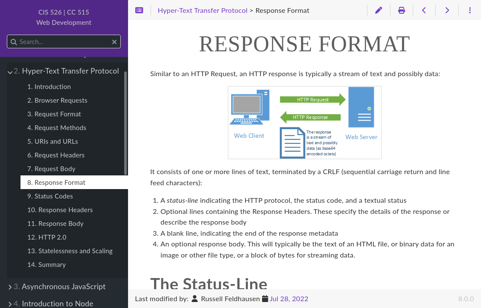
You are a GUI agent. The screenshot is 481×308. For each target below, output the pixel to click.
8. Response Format (56, 182)
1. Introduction (49, 86)
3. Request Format (54, 114)
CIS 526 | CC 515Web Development (63, 17)
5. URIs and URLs (52, 141)
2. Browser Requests (57, 100)
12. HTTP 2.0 (47, 237)
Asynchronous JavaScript (60, 286)
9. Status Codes (50, 196)
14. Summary (46, 264)
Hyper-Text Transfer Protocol (66, 70)
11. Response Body (55, 223)
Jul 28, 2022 (289, 298)
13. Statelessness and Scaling (70, 251)
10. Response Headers (60, 209)
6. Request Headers (56, 155)
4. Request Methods (56, 127)
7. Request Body (51, 168)
